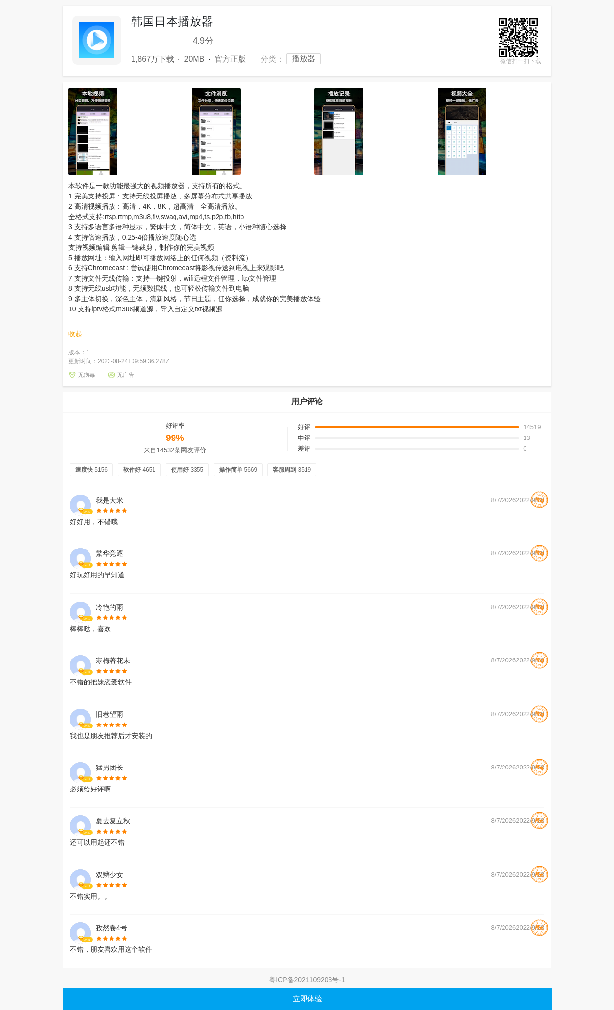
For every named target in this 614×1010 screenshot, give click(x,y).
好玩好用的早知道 (97, 575)
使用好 (187, 469)
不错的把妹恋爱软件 (101, 682)
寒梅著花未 (113, 660)
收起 (75, 334)
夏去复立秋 (113, 821)
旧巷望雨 (109, 714)
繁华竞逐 (109, 553)
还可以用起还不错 (97, 842)
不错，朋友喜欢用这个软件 (111, 949)
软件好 (139, 469)
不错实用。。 (90, 896)
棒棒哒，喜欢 (90, 629)
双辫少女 (109, 874)
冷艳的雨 (109, 607)
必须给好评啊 (90, 789)
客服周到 (292, 469)
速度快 (91, 469)
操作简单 (238, 469)
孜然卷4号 (111, 928)
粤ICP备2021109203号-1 (307, 980)
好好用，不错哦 (94, 522)
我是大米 (109, 500)
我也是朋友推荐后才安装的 (111, 736)
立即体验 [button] (307, 998)
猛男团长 (109, 767)
